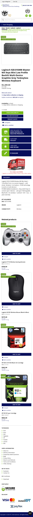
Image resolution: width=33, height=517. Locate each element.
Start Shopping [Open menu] (7, 25)
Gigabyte (5, 436)
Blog (4, 456)
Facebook (5, 471)
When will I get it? (6, 92)
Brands (8, 28)
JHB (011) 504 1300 (27, 5)
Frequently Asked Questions (11, 454)
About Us (5, 451)
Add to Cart (16, 253)
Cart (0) (15, 1)
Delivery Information (9, 452)
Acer (4, 430)
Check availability (12, 112)
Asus (4, 432)
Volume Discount (12, 116)
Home (3, 28)
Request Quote (12, 119)
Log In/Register (6, 1)
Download (6, 479)
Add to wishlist (8, 125)
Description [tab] (6, 177)
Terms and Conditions (9, 462)
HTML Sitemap (7, 463)
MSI (4, 443)
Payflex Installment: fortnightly (12, 97)
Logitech (13, 28)
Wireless (19, 209)
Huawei (5, 439)
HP (4, 438)
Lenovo (5, 441)
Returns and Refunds (9, 460)
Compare (7, 122)
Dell (4, 434)
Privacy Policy (7, 458)
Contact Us (6, 473)
